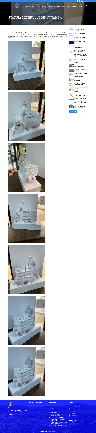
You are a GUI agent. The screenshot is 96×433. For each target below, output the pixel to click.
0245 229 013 (73, 411)
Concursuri (52, 410)
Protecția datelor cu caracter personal (57, 407)
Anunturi (15, 21)
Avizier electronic (61, 6)
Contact (80, 6)
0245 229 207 (11, 1)
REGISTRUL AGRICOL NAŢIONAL (56, 417)
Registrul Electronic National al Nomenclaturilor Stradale (56, 415)
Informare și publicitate (72, 6)
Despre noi (27, 5)
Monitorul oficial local (78, 5)
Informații (31, 407)
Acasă (9, 21)
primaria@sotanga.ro (74, 415)
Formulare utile (53, 412)
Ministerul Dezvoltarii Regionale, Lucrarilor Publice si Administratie (58, 423)
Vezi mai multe (73, 111)
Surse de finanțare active (65, 5)
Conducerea (52, 408)
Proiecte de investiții (29, 6)
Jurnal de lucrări (51, 6)
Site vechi (85, 1)
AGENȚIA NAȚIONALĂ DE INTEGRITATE (58, 425)
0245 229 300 (19, 1)
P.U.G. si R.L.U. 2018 (41, 6)
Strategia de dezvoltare (52, 5)
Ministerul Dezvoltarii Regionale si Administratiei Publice (56, 420)
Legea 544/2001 (53, 405)
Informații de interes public (38, 5)
